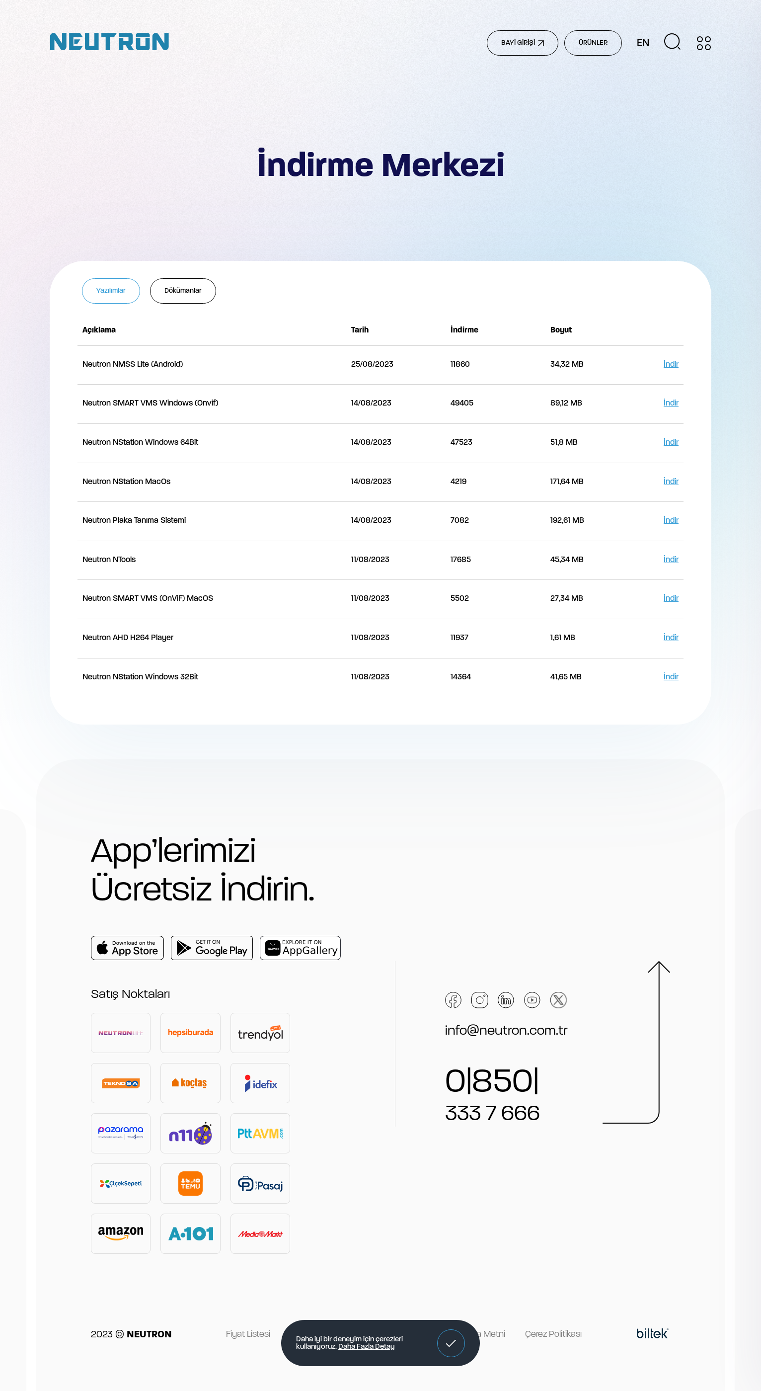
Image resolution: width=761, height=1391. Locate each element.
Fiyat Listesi (248, 1334)
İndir (671, 365)
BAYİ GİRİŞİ (522, 43)
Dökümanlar (183, 291)
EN (643, 43)
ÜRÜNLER (593, 43)
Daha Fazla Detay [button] (366, 1347)
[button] (451, 1343)
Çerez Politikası (553, 1334)
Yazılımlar (111, 291)
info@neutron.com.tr (506, 1031)
